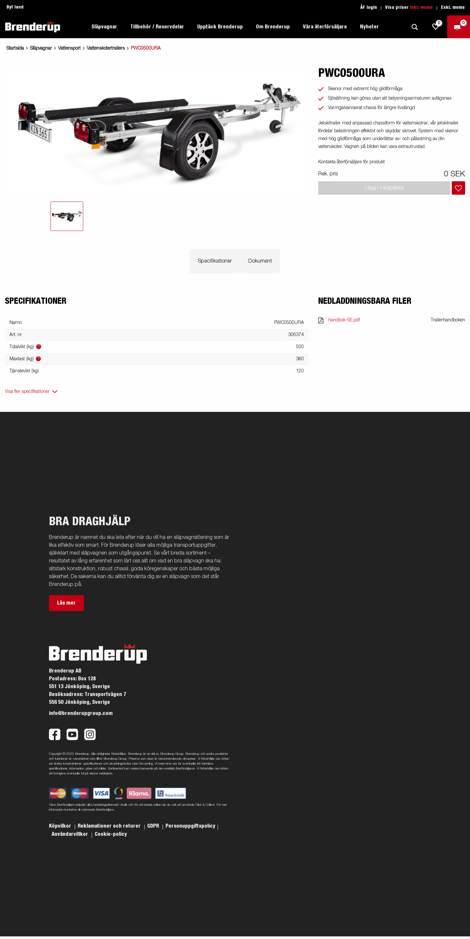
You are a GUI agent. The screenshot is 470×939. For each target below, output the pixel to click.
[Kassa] (458, 26)
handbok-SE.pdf (344, 320)
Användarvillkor (70, 834)
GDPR (153, 826)
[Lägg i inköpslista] (458, 188)
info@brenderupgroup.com (81, 713)
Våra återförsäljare (325, 26)
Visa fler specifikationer (27, 391)
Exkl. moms (453, 7)
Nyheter (369, 26)
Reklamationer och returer (110, 826)
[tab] (67, 216)
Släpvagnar (104, 26)
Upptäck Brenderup (220, 26)
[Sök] (414, 27)
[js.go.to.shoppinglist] (435, 26)
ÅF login (368, 7)
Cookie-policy (111, 834)
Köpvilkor (60, 826)
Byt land (15, 7)
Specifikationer (215, 261)
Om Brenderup (273, 26)
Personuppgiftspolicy (190, 826)
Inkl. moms (421, 7)
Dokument (260, 261)
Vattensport (69, 48)
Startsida (15, 48)
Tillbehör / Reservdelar (157, 26)
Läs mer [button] (66, 603)
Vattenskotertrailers (106, 48)
